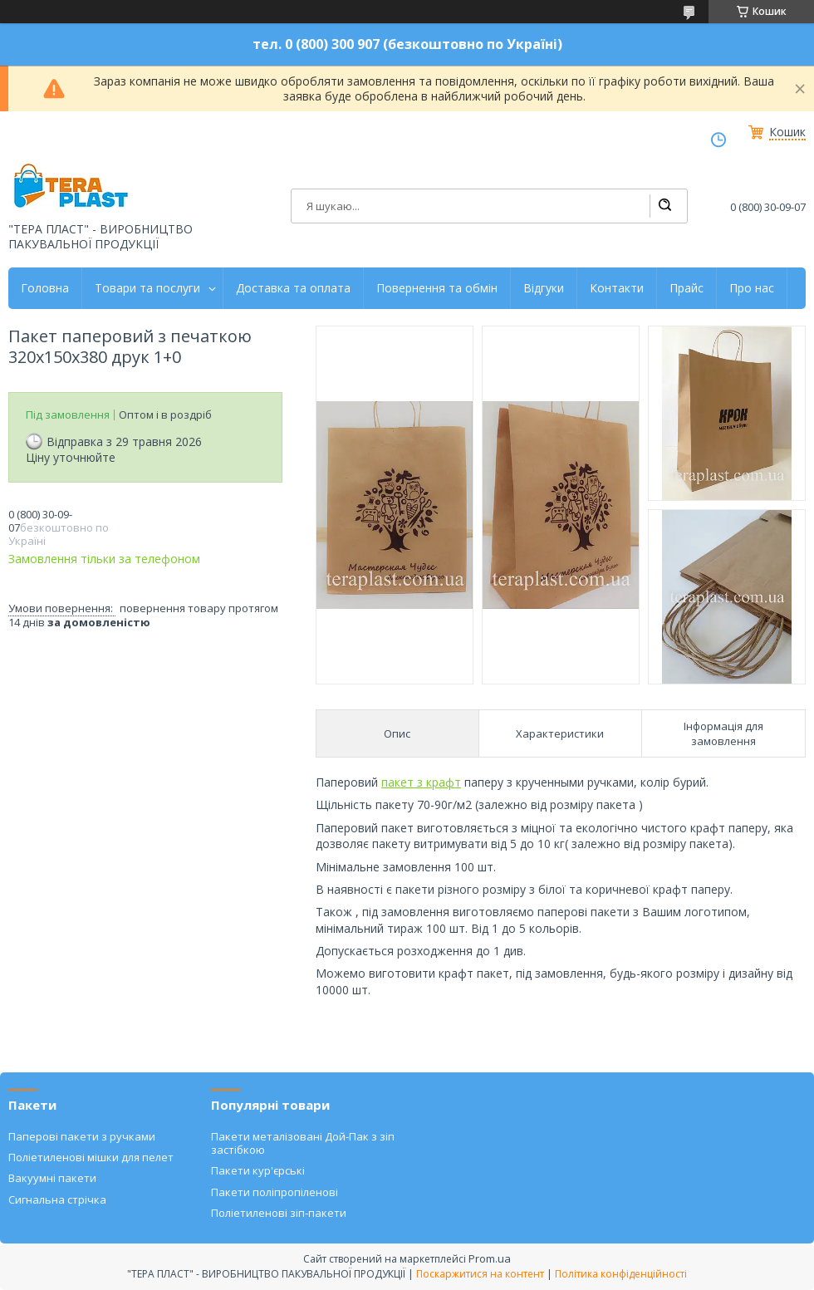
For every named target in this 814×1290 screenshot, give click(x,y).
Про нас (751, 288)
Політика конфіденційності (621, 1274)
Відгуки (543, 288)
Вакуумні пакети (52, 1177)
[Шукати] (664, 206)
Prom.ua (489, 1258)
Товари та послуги (147, 288)
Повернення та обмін (437, 288)
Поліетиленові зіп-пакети (278, 1212)
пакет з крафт (421, 782)
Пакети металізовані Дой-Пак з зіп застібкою (303, 1143)
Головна (45, 288)
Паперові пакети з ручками (81, 1136)
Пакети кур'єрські (258, 1170)
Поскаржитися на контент (480, 1274)
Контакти (617, 288)
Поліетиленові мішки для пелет (91, 1157)
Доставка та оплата (293, 288)
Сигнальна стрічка (57, 1199)
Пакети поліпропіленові (274, 1192)
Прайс (686, 288)
